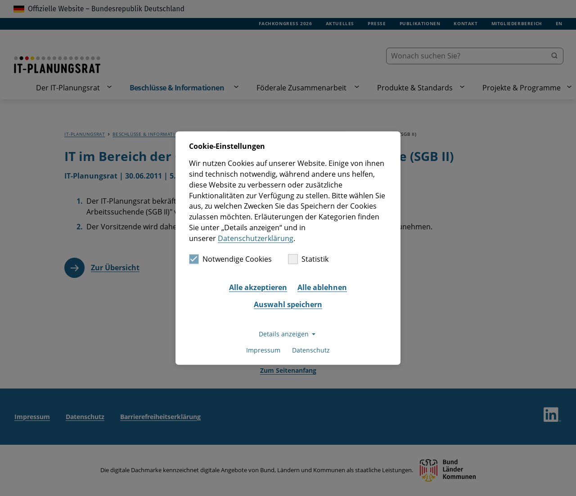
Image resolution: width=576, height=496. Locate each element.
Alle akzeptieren (258, 287)
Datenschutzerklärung (255, 238)
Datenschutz (311, 350)
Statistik (308, 259)
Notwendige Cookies (230, 259)
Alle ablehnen (322, 287)
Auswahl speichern (288, 304)
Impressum (263, 350)
